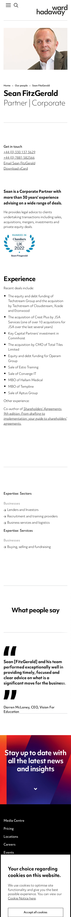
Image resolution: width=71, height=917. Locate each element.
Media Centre (14, 821)
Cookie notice (14, 872)
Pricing (9, 829)
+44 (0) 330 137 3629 (19, 152)
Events (9, 853)
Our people (21, 85)
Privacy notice (14, 865)
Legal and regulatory (19, 888)
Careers (10, 845)
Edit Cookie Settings (19, 880)
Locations (11, 837)
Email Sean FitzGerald (19, 163)
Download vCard (16, 169)
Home (7, 85)
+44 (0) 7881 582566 (19, 158)
